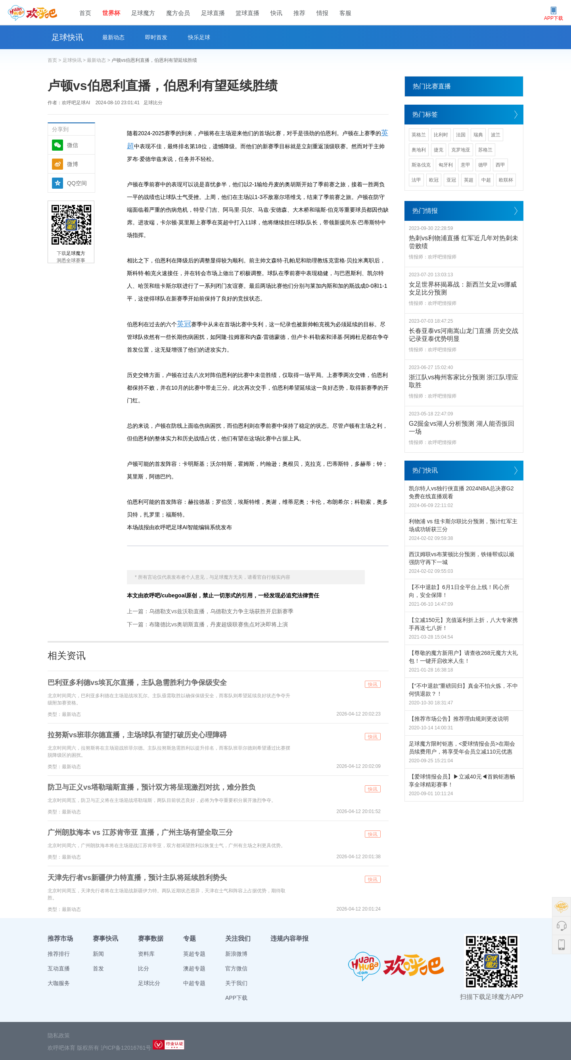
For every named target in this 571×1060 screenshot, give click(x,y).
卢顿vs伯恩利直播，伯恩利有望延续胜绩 (154, 60)
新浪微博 (236, 954)
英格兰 (419, 135)
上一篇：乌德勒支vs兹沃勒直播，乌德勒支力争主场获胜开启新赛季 (210, 611)
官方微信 (236, 968)
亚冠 (451, 180)
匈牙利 (446, 165)
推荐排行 (59, 954)
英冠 (184, 324)
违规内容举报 (289, 938)
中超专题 (194, 983)
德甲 (483, 165)
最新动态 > (99, 60)
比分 (143, 968)
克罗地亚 (460, 150)
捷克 (438, 150)
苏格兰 (485, 150)
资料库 (146, 954)
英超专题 (194, 954)
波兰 (495, 135)
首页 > (55, 60)
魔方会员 (178, 13)
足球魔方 (143, 13)
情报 (322, 13)
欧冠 (434, 180)
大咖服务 (59, 983)
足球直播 (213, 13)
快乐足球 (199, 37)
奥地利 (419, 150)
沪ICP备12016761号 (126, 1048)
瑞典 (478, 135)
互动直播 (59, 968)
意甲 (465, 165)
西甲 (500, 165)
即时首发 (156, 37)
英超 (468, 180)
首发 (98, 968)
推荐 (299, 13)
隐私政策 (59, 1035)
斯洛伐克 (421, 165)
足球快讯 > (75, 60)
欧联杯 (506, 180)
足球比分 (153, 102)
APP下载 (236, 998)
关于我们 (236, 983)
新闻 (98, 954)
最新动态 (113, 37)
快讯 (276, 13)
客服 (345, 13)
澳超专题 (194, 968)
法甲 (416, 180)
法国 (461, 135)
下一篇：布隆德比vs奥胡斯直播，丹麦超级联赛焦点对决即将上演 (207, 624)
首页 (85, 13)
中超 (486, 180)
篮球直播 (247, 13)
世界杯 (111, 13)
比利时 (441, 135)
